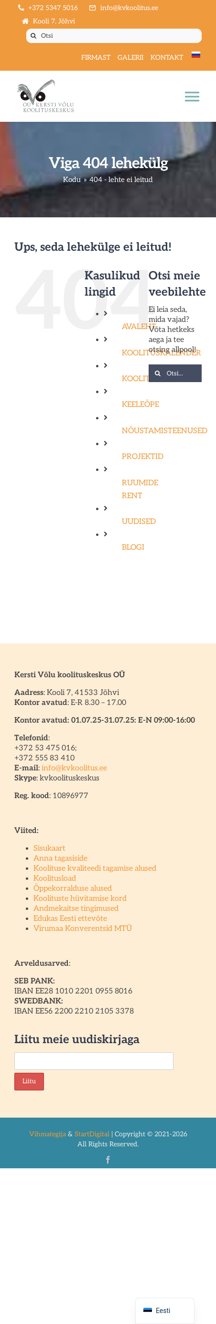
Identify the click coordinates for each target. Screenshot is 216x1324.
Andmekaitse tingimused (76, 908)
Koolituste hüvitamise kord (80, 898)
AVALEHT (139, 326)
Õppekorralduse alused (72, 888)
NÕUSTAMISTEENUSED (164, 431)
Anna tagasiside (60, 858)
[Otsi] (114, 36)
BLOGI (133, 547)
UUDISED (139, 521)
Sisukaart (49, 848)
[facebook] (108, 1160)
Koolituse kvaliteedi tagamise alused (94, 868)
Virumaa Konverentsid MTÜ (82, 928)
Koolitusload (54, 878)
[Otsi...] (175, 373)
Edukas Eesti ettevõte (70, 918)
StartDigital (92, 1134)
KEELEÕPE (140, 404)
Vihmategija (47, 1134)
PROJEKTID (142, 456)
